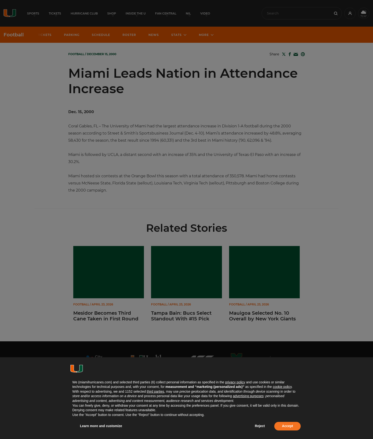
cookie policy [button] (282, 387)
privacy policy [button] (235, 382)
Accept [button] (287, 426)
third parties (155, 391)
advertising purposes (248, 396)
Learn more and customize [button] (101, 426)
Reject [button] (260, 426)
